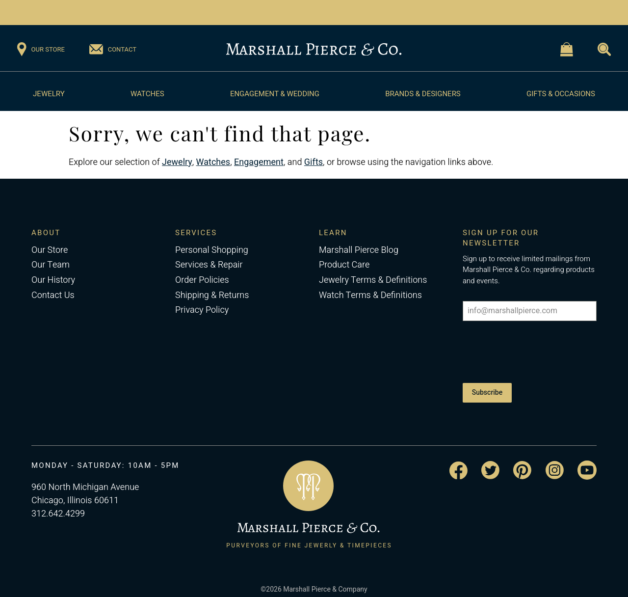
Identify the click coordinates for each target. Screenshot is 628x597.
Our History (53, 280)
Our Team (50, 264)
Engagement (259, 162)
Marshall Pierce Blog (358, 250)
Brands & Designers (423, 93)
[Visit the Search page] (604, 49)
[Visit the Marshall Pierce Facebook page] (458, 463)
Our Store (49, 250)
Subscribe (487, 388)
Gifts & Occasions (560, 93)
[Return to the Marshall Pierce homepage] (313, 49)
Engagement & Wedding (274, 93)
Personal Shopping (211, 250)
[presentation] (530, 350)
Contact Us (53, 295)
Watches (147, 93)
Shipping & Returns (212, 295)
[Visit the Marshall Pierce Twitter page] (490, 463)
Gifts (313, 162)
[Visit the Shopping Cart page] (566, 49)
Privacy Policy (202, 310)
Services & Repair (209, 264)
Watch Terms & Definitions (370, 295)
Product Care (344, 264)
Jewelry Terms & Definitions (373, 280)
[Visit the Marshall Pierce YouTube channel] (587, 462)
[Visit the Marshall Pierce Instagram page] (555, 463)
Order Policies (202, 280)
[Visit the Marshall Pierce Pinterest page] (522, 463)
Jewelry (49, 93)
